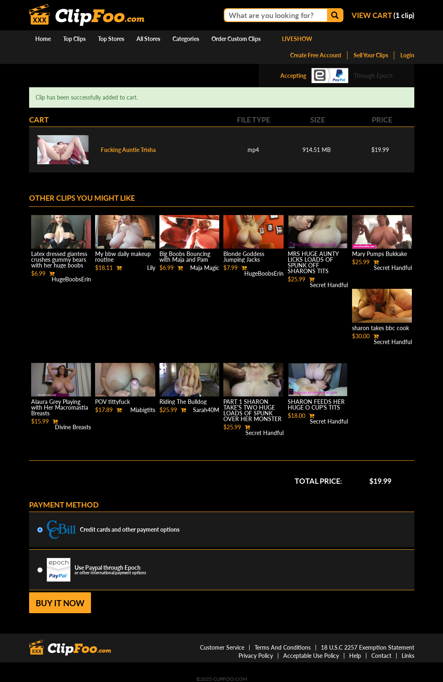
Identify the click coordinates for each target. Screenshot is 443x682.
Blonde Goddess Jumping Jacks (243, 256)
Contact (381, 655)
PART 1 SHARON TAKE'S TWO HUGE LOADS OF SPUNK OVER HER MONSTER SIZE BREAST (252, 413)
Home (43, 38)
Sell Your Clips (371, 55)
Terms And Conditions (282, 647)
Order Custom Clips (236, 38)
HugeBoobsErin (71, 279)
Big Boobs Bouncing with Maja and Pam (184, 256)
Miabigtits (142, 409)
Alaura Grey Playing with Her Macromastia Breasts (59, 407)
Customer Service (222, 647)
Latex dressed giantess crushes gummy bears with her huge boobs (59, 259)
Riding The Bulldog (183, 401)
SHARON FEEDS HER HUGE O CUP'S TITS (316, 404)
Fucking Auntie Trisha (128, 149)
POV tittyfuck (112, 401)
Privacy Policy (256, 655)
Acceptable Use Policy (311, 655)
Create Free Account (315, 55)
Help (355, 655)
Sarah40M (206, 409)
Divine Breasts (73, 427)
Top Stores (111, 38)
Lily (151, 267)
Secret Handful (329, 284)
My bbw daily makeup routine (123, 256)
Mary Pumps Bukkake (379, 253)
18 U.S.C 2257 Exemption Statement (367, 647)
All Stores (148, 38)
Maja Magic (204, 267)
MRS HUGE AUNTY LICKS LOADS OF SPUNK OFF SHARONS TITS (313, 262)
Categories (186, 38)
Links (408, 655)
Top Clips (74, 38)
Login (407, 55)
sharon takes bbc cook (380, 327)
